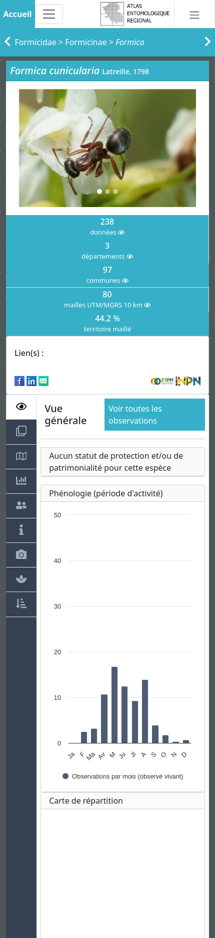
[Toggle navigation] (49, 14)
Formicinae (85, 42)
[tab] (21, 407)
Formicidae (35, 42)
